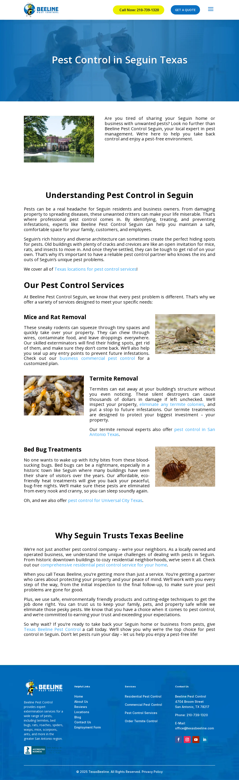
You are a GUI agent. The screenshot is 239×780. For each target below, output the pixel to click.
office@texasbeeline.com (194, 728)
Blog (77, 717)
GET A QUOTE (185, 10)
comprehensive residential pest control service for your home (104, 565)
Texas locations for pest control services (95, 269)
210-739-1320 (197, 715)
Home (78, 696)
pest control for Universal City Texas (105, 500)
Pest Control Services (141, 713)
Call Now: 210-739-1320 (139, 10)
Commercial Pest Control (143, 704)
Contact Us (82, 722)
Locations (81, 712)
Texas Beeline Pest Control (52, 629)
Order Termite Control (141, 721)
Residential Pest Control (143, 696)
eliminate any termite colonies (172, 404)
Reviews (80, 707)
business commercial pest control (97, 358)
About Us (81, 701)
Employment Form (87, 727)
